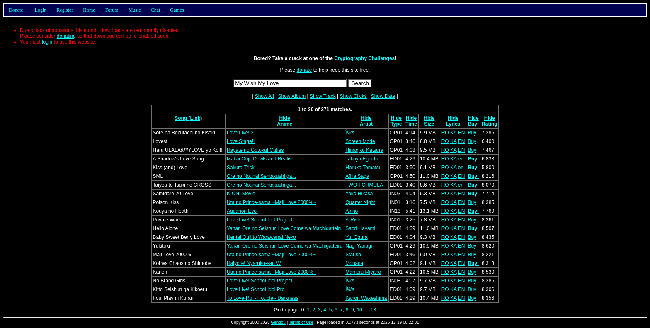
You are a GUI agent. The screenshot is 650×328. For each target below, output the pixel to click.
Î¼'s (349, 133)
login (47, 42)
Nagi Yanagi (358, 246)
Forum (112, 10)
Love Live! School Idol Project (259, 220)
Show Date (383, 96)
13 (373, 310)
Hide (284, 118)
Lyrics (453, 124)
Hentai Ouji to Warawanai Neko (261, 237)
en (460, 159)
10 (359, 310)
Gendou (278, 322)
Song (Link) (188, 118)
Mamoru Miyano (363, 272)
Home (89, 10)
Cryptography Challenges (364, 58)
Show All (264, 96)
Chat (155, 10)
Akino (351, 211)
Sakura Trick (241, 167)
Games (177, 10)
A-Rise (352, 220)
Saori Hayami (360, 228)
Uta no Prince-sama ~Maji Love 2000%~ (271, 202)
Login (41, 10)
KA (453, 133)
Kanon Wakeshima (366, 298)
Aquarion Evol (242, 211)
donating (66, 36)
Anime (284, 124)
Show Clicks (353, 96)
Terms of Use (301, 322)
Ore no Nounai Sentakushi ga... (261, 176)
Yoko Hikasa (359, 194)
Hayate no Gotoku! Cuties (255, 150)
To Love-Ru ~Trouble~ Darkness (262, 298)
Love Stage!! (241, 141)
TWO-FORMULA (364, 185)
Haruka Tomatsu (363, 167)
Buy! (473, 124)
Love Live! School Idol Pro (255, 289)
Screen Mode (360, 141)
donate (304, 70)
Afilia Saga (357, 176)
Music (135, 10)
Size (429, 124)
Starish (353, 255)
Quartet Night (360, 202)
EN (461, 133)
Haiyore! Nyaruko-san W (254, 263)
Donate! (17, 10)
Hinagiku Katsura (364, 150)
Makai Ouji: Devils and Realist (260, 159)
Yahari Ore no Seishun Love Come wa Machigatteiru (284, 228)
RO (445, 133)
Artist (366, 124)
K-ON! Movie (241, 194)
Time (411, 124)
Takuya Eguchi (361, 159)
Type (396, 124)
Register (64, 10)
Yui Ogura (356, 237)
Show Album (292, 96)
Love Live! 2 (240, 133)
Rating (489, 124)
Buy (472, 133)
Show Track (323, 96)
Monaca (354, 263)
